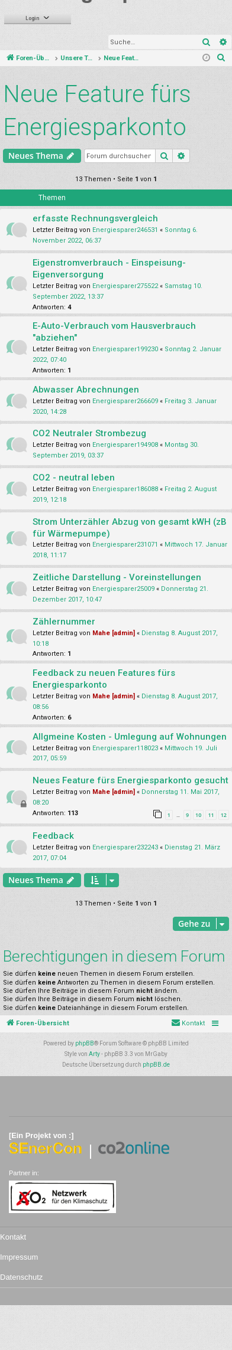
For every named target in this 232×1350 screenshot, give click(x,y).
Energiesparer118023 (125, 748)
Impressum (19, 1257)
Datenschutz (21, 1277)
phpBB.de (156, 1064)
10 (198, 815)
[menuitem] (221, 58)
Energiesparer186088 (125, 489)
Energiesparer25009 (123, 589)
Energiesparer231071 (125, 544)
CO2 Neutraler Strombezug (89, 433)
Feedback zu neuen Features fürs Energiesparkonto (104, 679)
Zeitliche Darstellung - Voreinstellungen (117, 577)
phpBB (84, 1043)
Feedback (53, 836)
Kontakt (13, 1237)
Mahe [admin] (113, 633)
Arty (94, 1054)
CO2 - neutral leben (74, 477)
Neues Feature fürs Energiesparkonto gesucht (130, 780)
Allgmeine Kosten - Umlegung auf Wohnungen (130, 736)
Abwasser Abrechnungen (86, 389)
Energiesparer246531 (125, 230)
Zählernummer (64, 621)
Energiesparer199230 (125, 349)
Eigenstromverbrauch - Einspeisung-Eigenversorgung (109, 268)
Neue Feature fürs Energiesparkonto (97, 110)
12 (224, 815)
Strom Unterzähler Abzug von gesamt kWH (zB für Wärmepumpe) (130, 528)
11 (211, 815)
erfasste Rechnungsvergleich (95, 218)
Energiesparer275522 (125, 286)
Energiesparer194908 (125, 445)
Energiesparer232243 (125, 847)
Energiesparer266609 (125, 401)
